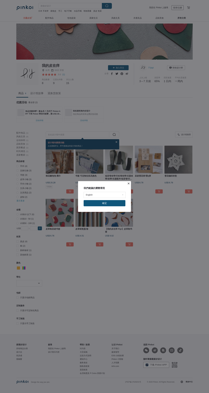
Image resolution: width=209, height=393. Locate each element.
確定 (104, 203)
